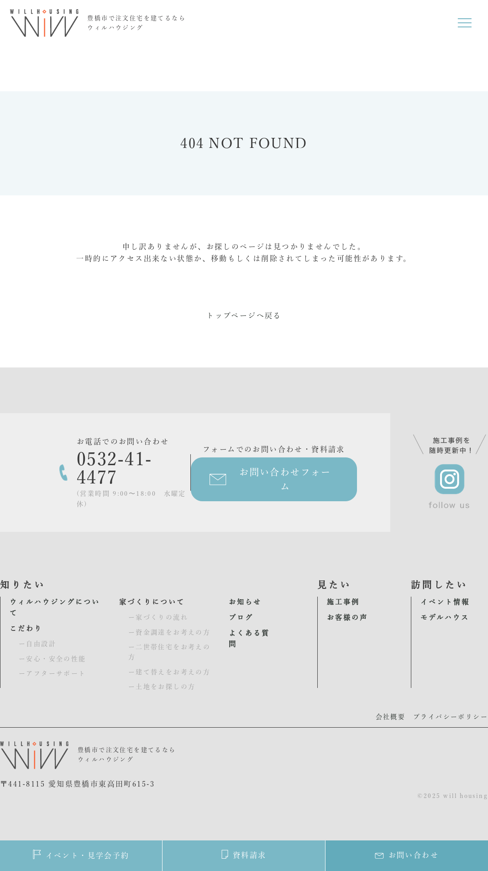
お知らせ (245, 601)
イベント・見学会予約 (81, 854)
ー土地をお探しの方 (162, 686)
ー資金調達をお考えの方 (169, 632)
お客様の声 (347, 617)
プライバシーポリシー (450, 717)
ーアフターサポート (52, 673)
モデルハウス (444, 617)
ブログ (241, 617)
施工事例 (343, 601)
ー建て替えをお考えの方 (169, 672)
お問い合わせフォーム (285, 479)
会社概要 (391, 717)
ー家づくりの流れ (158, 617)
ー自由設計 (37, 643)
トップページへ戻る (244, 315)
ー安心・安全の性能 (52, 659)
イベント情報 (445, 601)
